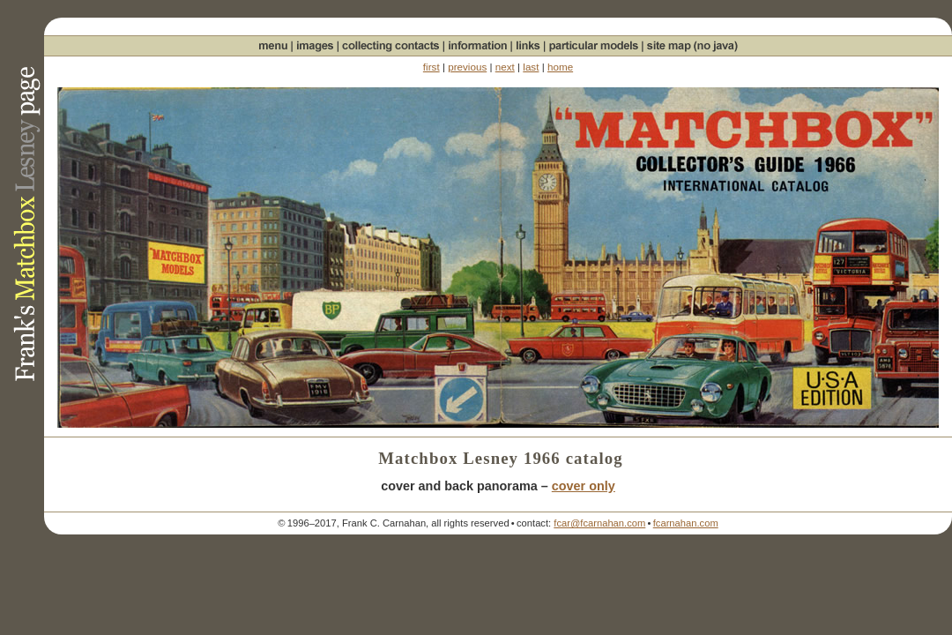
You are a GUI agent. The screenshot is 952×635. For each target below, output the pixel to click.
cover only (583, 486)
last (531, 66)
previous (467, 66)
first (431, 66)
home (560, 66)
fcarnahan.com (685, 523)
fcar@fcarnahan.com (599, 523)
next (505, 66)
